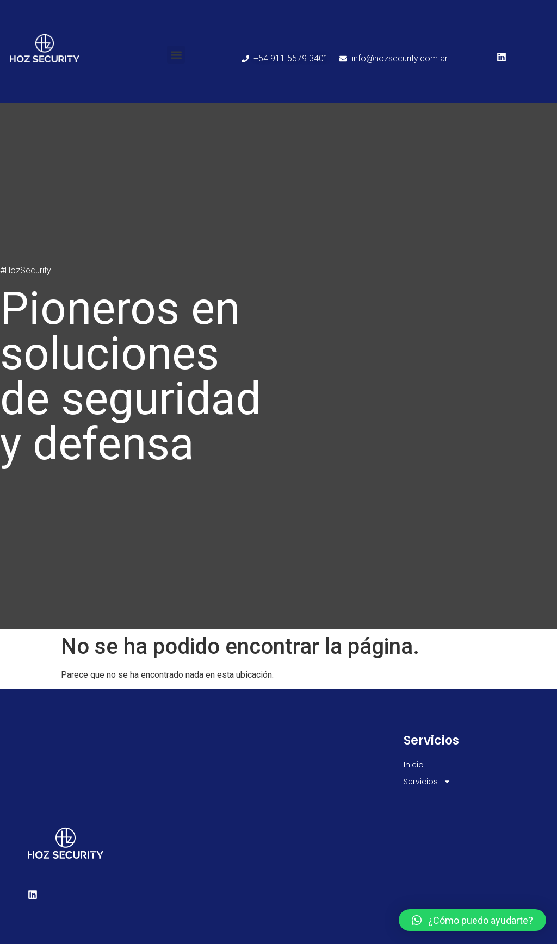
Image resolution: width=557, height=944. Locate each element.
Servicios (427, 781)
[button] (176, 55)
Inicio (414, 764)
